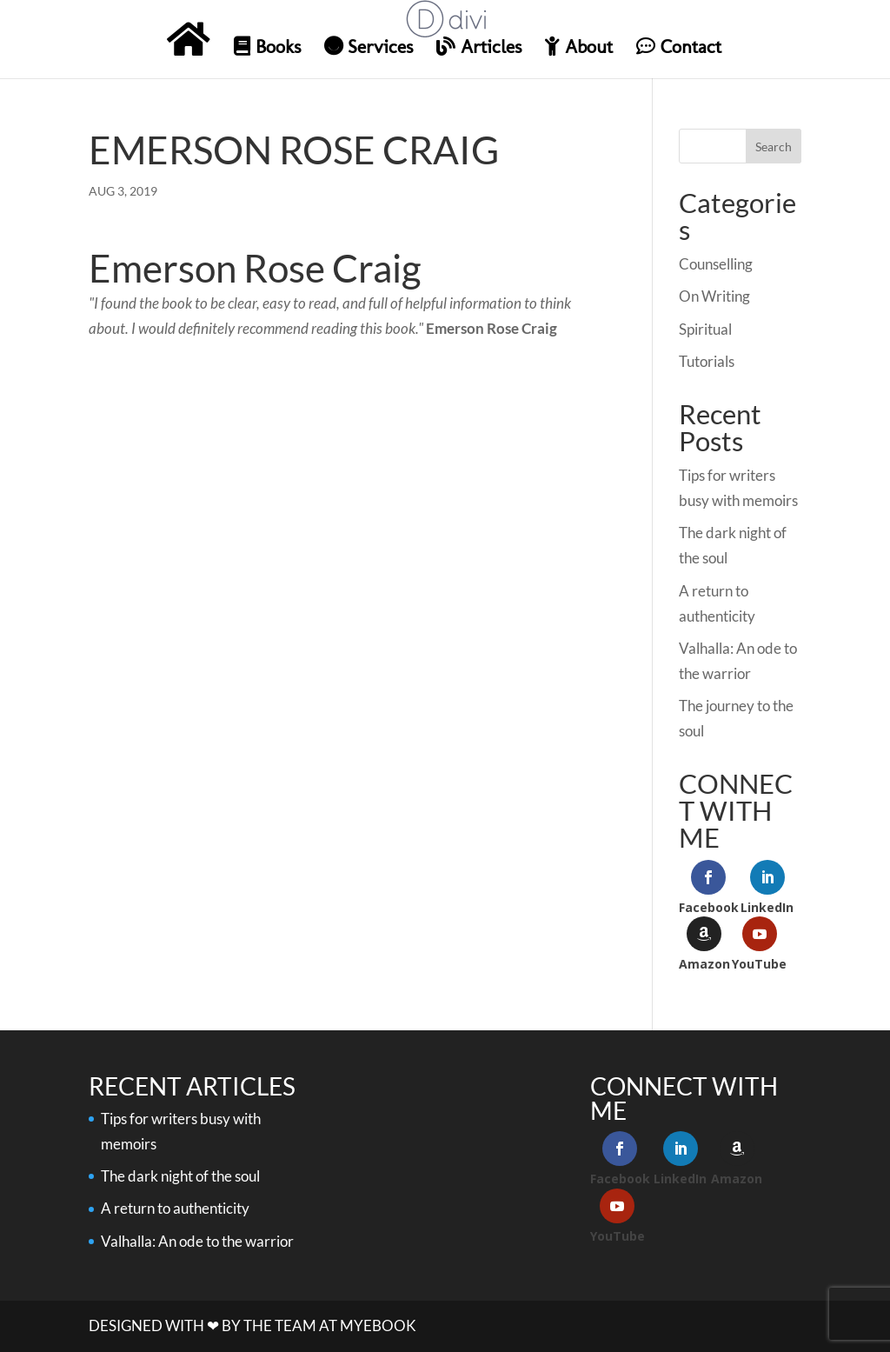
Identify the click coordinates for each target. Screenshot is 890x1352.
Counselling (716, 264)
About (579, 47)
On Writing (714, 296)
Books (267, 47)
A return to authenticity (175, 1208)
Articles (478, 47)
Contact (678, 47)
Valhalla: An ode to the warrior (197, 1241)
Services (368, 47)
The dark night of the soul (180, 1176)
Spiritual (705, 329)
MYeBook (378, 1325)
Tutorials (706, 361)
